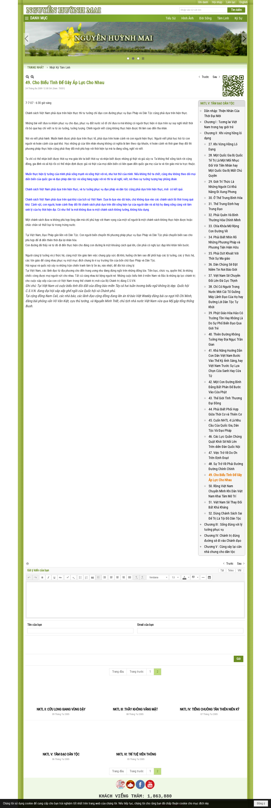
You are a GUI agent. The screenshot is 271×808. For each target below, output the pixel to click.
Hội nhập (217, 2)
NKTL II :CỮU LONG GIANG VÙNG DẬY (61, 709)
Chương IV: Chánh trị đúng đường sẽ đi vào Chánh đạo (222, 538)
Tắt (222, 570)
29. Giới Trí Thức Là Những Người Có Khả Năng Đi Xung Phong (223, 187)
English (243, 2)
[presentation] (55, 644)
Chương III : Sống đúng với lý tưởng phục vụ (223, 526)
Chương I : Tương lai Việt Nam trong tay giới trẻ (220, 124)
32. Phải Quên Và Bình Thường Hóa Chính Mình (225, 217)
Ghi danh (203, 2)
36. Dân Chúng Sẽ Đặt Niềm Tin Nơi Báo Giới (223, 266)
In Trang (27, 563)
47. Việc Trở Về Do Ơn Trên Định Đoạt (223, 455)
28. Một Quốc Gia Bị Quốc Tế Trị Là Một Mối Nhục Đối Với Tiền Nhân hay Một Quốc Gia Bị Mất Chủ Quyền (226, 165)
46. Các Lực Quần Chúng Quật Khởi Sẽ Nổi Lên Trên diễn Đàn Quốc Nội (225, 441)
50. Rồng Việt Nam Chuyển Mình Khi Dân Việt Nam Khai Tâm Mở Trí (226, 491)
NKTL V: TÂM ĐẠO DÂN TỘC (217, 103)
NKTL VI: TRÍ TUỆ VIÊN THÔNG (136, 754)
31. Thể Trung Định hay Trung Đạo (224, 206)
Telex (231, 570)
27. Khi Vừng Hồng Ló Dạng (223, 146)
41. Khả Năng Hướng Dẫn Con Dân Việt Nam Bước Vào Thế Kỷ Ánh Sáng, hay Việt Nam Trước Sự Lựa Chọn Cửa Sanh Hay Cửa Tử (226, 363)
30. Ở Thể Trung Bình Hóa (225, 198)
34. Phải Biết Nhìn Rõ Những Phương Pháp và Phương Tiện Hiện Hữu (224, 242)
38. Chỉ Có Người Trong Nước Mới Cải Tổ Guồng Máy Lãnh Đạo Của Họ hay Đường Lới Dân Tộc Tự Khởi (226, 297)
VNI (239, 570)
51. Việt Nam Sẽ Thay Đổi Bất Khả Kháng (225, 504)
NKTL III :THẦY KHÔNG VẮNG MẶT (135, 709)
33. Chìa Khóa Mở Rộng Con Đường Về (224, 228)
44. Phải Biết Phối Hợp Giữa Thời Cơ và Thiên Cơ (225, 411)
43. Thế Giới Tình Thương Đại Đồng (225, 400)
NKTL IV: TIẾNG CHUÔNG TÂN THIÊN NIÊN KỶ (209, 709)
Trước (205, 77)
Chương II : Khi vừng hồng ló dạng (223, 135)
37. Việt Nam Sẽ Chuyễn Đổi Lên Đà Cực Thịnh (224, 278)
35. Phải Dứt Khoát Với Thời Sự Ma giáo (224, 255)
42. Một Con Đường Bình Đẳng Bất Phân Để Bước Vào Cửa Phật (225, 387)
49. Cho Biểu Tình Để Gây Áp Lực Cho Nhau (225, 477)
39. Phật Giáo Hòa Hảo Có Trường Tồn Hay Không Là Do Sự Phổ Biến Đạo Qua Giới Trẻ (226, 320)
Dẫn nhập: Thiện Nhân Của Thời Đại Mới (221, 113)
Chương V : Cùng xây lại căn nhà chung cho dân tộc (223, 549)
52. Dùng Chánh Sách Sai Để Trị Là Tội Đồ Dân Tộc (225, 515)
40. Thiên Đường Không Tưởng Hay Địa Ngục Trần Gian (226, 339)
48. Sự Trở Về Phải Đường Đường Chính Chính (226, 466)
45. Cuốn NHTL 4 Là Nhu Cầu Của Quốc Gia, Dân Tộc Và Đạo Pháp (225, 425)
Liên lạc (230, 2)
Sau (215, 77)
